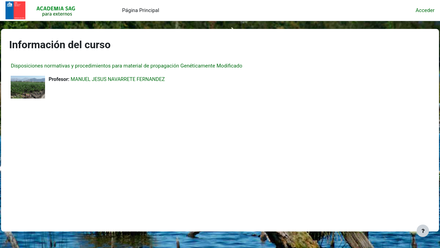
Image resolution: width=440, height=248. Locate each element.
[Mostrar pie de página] (423, 231)
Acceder (425, 10)
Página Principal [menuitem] (140, 10)
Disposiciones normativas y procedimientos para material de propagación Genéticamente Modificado (141, 66)
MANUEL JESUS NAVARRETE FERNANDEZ (135, 79)
